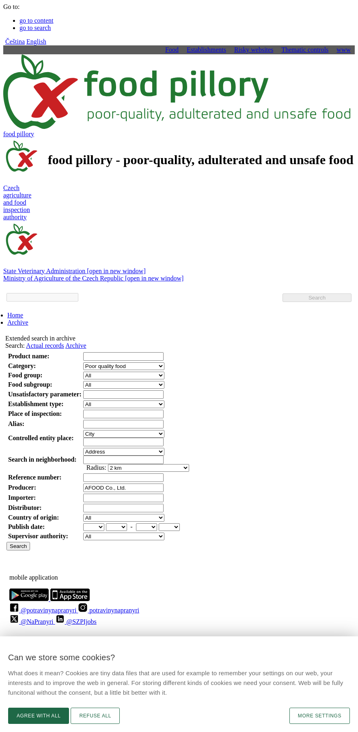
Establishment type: (35, 403)
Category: (22, 365)
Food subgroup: (30, 384)
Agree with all (38, 716)
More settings (319, 716)
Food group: (25, 375)
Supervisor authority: (38, 536)
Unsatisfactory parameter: (45, 394)
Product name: (28, 356)
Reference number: (35, 477)
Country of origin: (33, 517)
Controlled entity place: (40, 437)
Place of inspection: (35, 413)
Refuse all (95, 716)
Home (15, 315)
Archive (17, 322)
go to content (36, 20)
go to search (35, 27)
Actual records (45, 345)
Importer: (22, 497)
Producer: (22, 487)
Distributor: (25, 507)
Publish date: (26, 526)
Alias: (16, 423)
